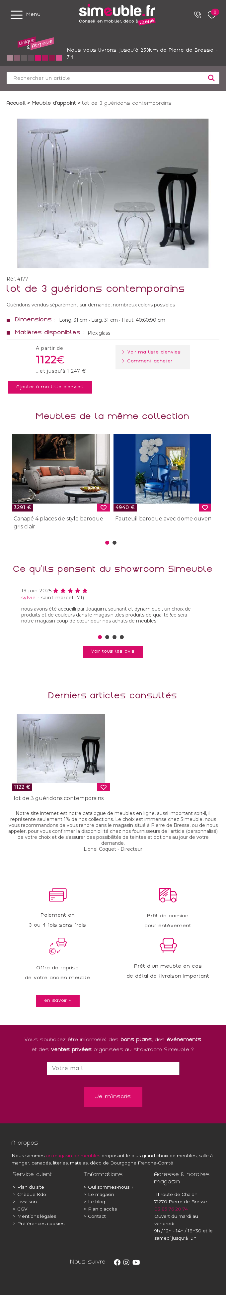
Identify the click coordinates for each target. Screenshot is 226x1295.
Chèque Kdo (29, 1194)
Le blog (94, 1201)
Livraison (25, 1201)
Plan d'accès (100, 1209)
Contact (95, 1216)
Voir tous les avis (113, 652)
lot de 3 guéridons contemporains (59, 798)
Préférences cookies (38, 1223)
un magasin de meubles (73, 1155)
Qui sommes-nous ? (108, 1187)
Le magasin (99, 1194)
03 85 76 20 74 (171, 1209)
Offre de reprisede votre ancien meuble (57, 973)
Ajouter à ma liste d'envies (50, 387)
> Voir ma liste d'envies (153, 352)
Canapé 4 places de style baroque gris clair (58, 522)
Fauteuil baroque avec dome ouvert (163, 518)
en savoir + (57, 1001)
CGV (20, 1209)
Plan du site (28, 1187)
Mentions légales (34, 1216)
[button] (107, 543)
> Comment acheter (148, 361)
